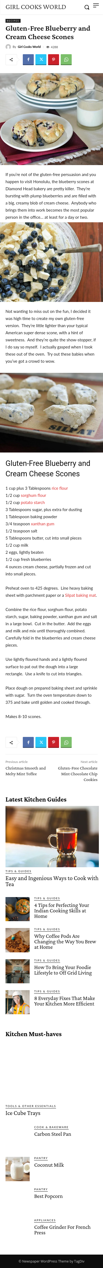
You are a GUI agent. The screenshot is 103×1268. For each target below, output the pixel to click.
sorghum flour (33, 495)
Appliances (45, 1220)
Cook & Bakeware (51, 1127)
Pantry (41, 1158)
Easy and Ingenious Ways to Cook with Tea (52, 881)
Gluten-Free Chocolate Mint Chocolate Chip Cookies (78, 774)
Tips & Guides (18, 871)
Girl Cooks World (29, 46)
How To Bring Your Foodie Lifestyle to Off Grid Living (63, 970)
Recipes (13, 21)
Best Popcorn (48, 1196)
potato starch (33, 502)
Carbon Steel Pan (52, 1134)
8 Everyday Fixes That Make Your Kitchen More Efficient (64, 1001)
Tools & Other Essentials (30, 1106)
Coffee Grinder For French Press (62, 1229)
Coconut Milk (49, 1165)
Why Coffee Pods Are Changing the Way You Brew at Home (65, 941)
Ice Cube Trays (22, 1113)
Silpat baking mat (80, 595)
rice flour (60, 488)
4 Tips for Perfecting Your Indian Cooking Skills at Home (61, 910)
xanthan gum (42, 523)
